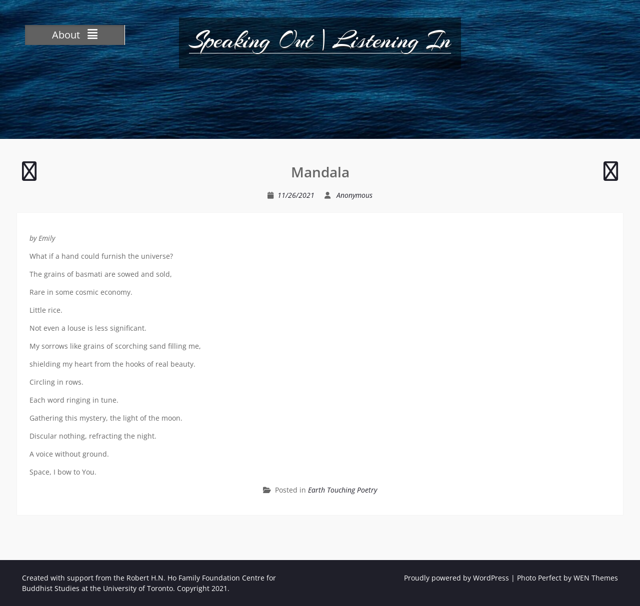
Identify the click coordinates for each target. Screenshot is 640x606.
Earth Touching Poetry (342, 490)
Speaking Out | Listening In (320, 40)
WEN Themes (596, 578)
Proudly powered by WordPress (456, 578)
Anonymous (354, 195)
